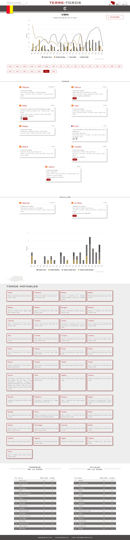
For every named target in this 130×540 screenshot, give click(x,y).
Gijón (76, 106)
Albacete (25, 87)
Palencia (77, 87)
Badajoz (25, 126)
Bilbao (24, 106)
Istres (76, 126)
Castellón (78, 147)
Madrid (25, 147)
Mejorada (26, 203)
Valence (51, 167)
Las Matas (78, 203)
